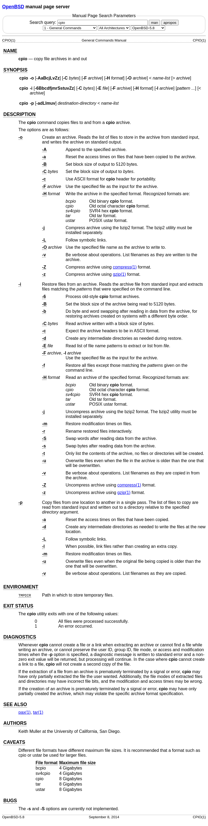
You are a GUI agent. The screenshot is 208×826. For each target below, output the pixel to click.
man (154, 23)
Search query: (89, 22)
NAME (10, 51)
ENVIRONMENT (20, 587)
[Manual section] (70, 28)
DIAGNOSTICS (19, 637)
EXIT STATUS (18, 606)
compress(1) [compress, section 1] (125, 267)
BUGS (10, 800)
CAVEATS (14, 742)
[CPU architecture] (114, 28)
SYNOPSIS (15, 70)
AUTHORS (15, 723)
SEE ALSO (15, 704)
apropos (170, 23)
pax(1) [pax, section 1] (24, 712)
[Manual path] (148, 28)
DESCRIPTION (19, 114)
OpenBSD (13, 6)
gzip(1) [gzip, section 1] (119, 274)
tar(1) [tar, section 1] (38, 712)
